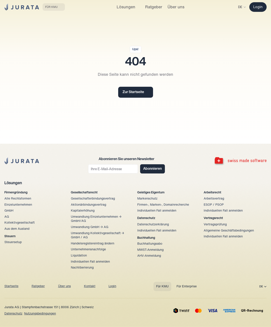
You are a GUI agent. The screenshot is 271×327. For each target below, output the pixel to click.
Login (112, 286)
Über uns (64, 286)
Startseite (11, 286)
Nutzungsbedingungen (40, 313)
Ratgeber (38, 286)
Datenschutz (13, 313)
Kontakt (89, 286)
